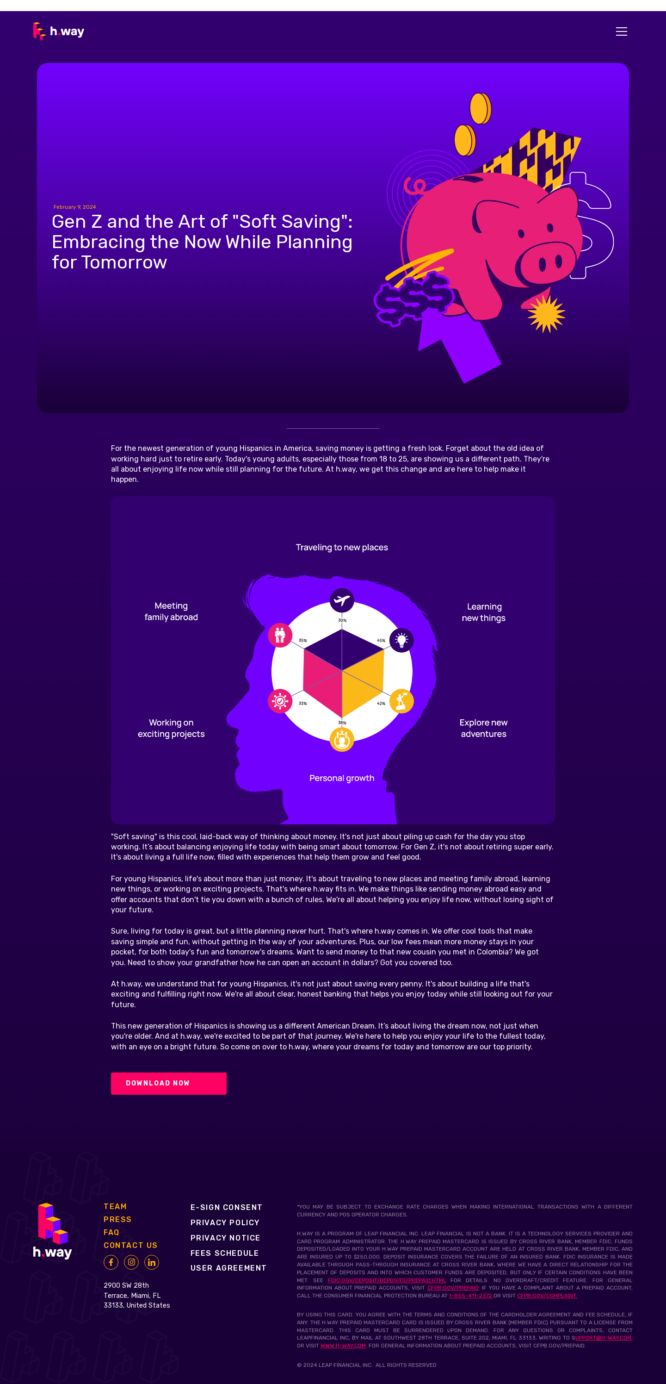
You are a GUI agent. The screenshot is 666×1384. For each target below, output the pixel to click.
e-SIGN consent (227, 1207)
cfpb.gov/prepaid (453, 1287)
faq (112, 1232)
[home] (58, 31)
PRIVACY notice (226, 1238)
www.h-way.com (343, 1345)
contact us (131, 1245)
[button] (621, 31)
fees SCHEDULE (225, 1253)
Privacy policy (225, 1222)
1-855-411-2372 (471, 1295)
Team (115, 1206)
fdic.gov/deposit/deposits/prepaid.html (387, 1280)
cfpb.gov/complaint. (547, 1295)
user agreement (229, 1268)
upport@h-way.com (603, 1337)
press (118, 1219)
